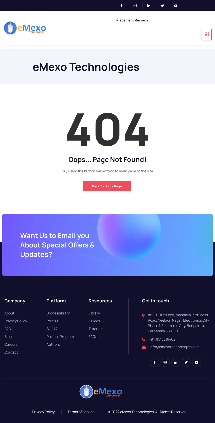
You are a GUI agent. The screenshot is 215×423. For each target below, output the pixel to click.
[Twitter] (164, 5)
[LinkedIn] (150, 5)
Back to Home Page (107, 186)
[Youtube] (177, 5)
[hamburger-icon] (207, 34)
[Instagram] (137, 5)
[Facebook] (123, 5)
